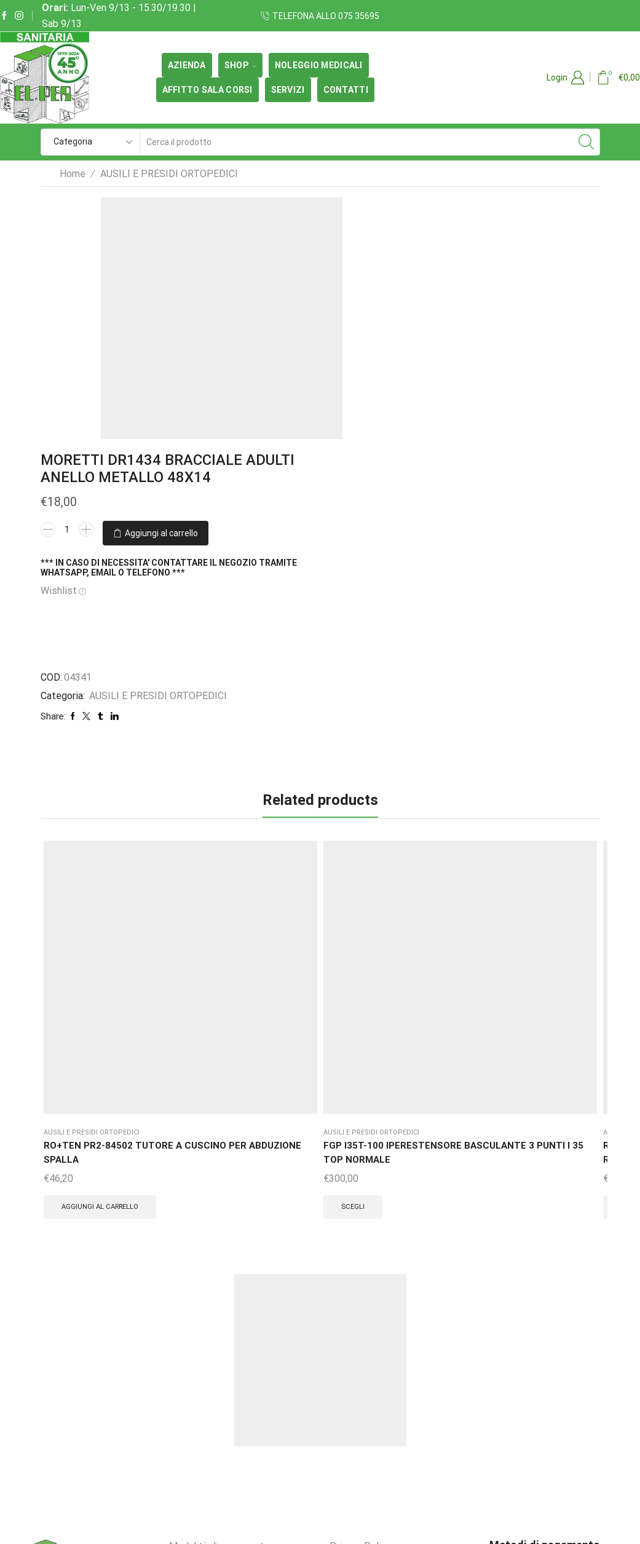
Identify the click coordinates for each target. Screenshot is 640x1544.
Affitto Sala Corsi (207, 90)
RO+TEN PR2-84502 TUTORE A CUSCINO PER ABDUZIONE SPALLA (87, 828)
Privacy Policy (360, 1275)
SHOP (240, 65)
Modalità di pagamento (219, 1275)
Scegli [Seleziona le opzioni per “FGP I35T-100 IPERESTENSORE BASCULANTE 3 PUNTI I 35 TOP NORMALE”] (172, 906)
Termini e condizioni (212, 1304)
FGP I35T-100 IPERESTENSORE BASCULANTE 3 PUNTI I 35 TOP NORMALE (178, 828)
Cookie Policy (359, 1304)
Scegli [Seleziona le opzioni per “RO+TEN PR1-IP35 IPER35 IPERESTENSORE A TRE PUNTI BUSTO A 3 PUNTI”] (545, 921)
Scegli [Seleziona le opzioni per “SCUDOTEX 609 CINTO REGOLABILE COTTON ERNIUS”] (358, 891)
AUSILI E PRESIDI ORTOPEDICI (169, 174)
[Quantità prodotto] (269, 310)
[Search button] (586, 142)
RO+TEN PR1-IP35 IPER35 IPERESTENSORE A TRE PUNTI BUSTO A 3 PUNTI (552, 836)
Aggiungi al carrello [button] (86, 915)
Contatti (345, 90)
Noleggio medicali (319, 65)
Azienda (187, 65)
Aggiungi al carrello (301, 334)
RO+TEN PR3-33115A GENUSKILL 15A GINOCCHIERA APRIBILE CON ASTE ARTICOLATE (456, 843)
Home (72, 174)
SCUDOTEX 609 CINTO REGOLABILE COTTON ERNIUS (365, 821)
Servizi (288, 90)
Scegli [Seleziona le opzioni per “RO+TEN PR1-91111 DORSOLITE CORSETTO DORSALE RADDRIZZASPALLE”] (265, 921)
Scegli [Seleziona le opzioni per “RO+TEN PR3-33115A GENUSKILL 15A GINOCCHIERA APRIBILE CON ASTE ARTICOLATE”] (452, 936)
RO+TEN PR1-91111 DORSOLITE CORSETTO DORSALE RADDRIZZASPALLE (273, 836)
